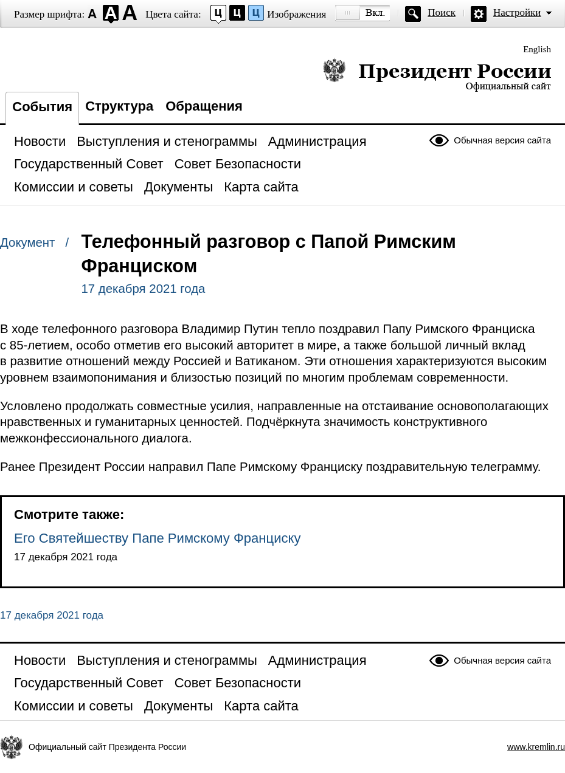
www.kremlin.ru (536, 747)
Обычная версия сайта (502, 140)
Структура (119, 106)
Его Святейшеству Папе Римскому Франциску (157, 538)
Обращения (204, 106)
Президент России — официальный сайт (437, 74)
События (42, 106)
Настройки (517, 12)
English (537, 49)
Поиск (442, 12)
